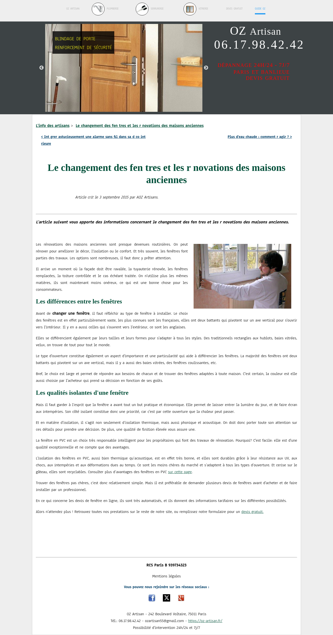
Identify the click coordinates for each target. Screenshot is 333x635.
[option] (123, 68)
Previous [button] (41, 67)
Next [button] (206, 67)
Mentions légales (166, 576)
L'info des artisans (53, 125)
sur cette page (180, 472)
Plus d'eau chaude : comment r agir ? (260, 136)
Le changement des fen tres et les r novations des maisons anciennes (140, 125)
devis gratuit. (252, 511)
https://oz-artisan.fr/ (205, 621)
